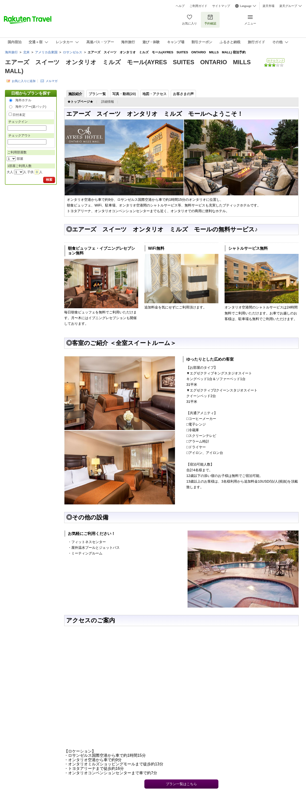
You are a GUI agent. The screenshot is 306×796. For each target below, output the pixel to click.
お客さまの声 (183, 94)
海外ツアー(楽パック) (30, 106)
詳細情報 (107, 101)
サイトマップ (221, 6)
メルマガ (51, 80)
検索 (49, 180)
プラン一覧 (97, 94)
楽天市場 (268, 6)
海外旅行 (11, 52)
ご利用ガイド (198, 6)
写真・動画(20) (124, 94)
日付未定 (19, 115)
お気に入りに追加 (24, 80)
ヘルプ (180, 6)
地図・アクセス (154, 94)
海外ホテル (23, 100)
